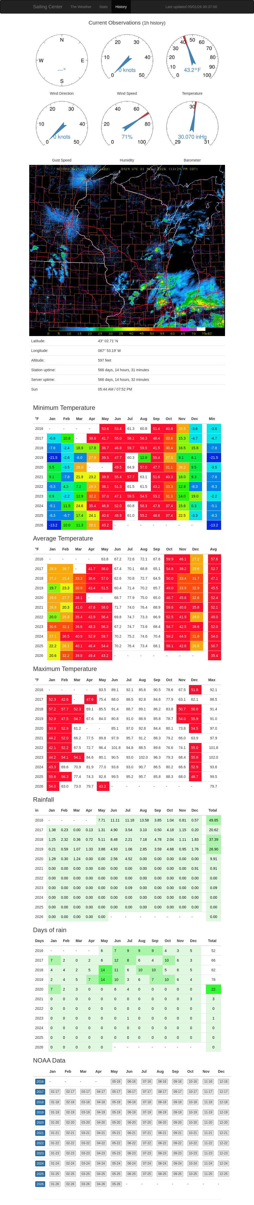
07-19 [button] (147, 1112)
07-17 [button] (147, 1092)
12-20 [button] (224, 1122)
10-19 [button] (193, 1112)
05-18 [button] (116, 1102)
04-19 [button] (101, 1112)
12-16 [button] (224, 1081)
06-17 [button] (132, 1092)
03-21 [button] (86, 1133)
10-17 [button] (193, 1092)
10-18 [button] (193, 1102)
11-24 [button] (208, 1163)
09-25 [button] (178, 1174)
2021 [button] (40, 1133)
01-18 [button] (55, 1102)
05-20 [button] (116, 1122)
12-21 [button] (224, 1133)
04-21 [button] (101, 1133)
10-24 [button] (193, 1163)
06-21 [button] (132, 1133)
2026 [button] (40, 1184)
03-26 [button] (86, 1184)
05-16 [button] (116, 1081)
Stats (103, 7)
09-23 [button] (178, 1153)
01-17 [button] (55, 1092)
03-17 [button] (86, 1092)
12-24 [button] (224, 1163)
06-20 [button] (132, 1122)
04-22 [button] (101, 1143)
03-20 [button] (86, 1122)
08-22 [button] (162, 1143)
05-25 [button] (116, 1174)
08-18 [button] (162, 1102)
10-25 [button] (193, 1174)
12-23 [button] (224, 1153)
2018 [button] (40, 1102)
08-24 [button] (162, 1163)
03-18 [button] (86, 1102)
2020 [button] (40, 1122)
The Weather (81, 7)
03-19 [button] (86, 1112)
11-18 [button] (208, 1102)
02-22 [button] (70, 1143)
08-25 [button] (162, 1174)
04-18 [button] (101, 1102)
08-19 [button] (162, 1112)
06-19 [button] (132, 1112)
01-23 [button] (55, 1153)
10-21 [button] (193, 1133)
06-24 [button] (132, 1163)
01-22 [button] (55, 1143)
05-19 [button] (116, 1112)
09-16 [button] (178, 1081)
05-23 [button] (116, 1153)
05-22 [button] (116, 1143)
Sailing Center (48, 6)
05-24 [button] (116, 1163)
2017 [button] (40, 1092)
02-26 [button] (70, 1184)
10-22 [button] (193, 1143)
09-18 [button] (178, 1102)
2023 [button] (40, 1153)
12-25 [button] (224, 1174)
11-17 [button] (208, 1092)
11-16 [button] (208, 1081)
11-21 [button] (208, 1133)
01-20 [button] (55, 1122)
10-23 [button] (193, 1153)
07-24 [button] (147, 1163)
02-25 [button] (70, 1174)
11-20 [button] (208, 1122)
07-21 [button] (147, 1133)
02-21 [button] (70, 1133)
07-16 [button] (147, 1081)
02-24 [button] (70, 1163)
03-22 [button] (86, 1143)
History (121, 7)
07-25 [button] (147, 1174)
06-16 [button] (132, 1081)
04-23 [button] (101, 1153)
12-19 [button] (224, 1112)
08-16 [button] (162, 1081)
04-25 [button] (101, 1174)
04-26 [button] (101, 1184)
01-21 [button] (55, 1133)
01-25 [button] (55, 1174)
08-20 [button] (162, 1122)
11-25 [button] (208, 1174)
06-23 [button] (132, 1153)
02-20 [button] (70, 1122)
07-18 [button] (147, 1102)
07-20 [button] (147, 1122)
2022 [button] (40, 1143)
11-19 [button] (208, 1112)
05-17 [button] (116, 1092)
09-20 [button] (178, 1122)
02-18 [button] (70, 1102)
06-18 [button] (132, 1102)
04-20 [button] (101, 1122)
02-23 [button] (70, 1153)
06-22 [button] (132, 1143)
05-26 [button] (116, 1184)
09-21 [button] (178, 1133)
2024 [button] (40, 1163)
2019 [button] (40, 1112)
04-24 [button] (101, 1163)
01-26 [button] (55, 1184)
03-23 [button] (86, 1153)
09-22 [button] (178, 1143)
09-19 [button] (178, 1112)
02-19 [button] (70, 1112)
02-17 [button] (70, 1092)
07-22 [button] (147, 1143)
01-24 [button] (55, 1163)
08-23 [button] (162, 1153)
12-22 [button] (224, 1143)
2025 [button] (40, 1174)
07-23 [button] (147, 1153)
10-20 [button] (193, 1122)
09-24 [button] (178, 1163)
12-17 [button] (224, 1092)
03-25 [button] (86, 1174)
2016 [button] (40, 1081)
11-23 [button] (208, 1153)
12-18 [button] (224, 1102)
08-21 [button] (162, 1133)
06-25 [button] (132, 1174)
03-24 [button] (86, 1163)
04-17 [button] (101, 1092)
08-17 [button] (162, 1092)
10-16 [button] (193, 1081)
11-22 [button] (208, 1143)
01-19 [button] (55, 1112)
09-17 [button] (178, 1092)
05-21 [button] (116, 1133)
